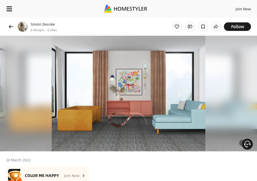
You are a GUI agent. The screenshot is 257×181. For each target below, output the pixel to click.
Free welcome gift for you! (192, 20)
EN (236, 7)
